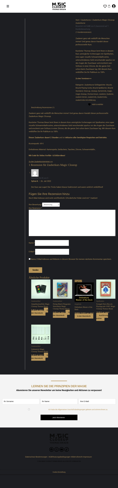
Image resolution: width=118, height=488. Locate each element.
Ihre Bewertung (35, 205)
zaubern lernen (90, 97)
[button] (8, 6)
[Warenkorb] (109, 6)
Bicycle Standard (82, 91)
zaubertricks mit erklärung (97, 100)
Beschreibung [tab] (36, 107)
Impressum (89, 462)
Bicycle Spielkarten (102, 88)
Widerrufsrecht (77, 462)
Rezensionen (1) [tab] (49, 107)
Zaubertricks (81, 100)
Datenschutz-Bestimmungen (35, 462)
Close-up (93, 91)
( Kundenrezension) (84, 32)
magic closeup (87, 94)
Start (78, 20)
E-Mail (32, 253)
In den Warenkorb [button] (40, 313)
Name (32, 244)
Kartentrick (110, 91)
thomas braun (100, 94)
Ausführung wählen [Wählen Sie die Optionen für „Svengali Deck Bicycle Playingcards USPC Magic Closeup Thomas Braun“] (102, 321)
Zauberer (79, 97)
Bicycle (110, 85)
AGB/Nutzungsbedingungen (59, 462)
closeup (101, 91)
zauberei (110, 94)
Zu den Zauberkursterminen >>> (42, 161)
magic (78, 94)
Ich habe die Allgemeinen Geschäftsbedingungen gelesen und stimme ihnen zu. (78, 414)
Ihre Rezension (35, 209)
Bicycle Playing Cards (84, 88)
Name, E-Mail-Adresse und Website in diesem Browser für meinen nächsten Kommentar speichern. (71, 261)
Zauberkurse (86, 20)
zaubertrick (100, 97)
